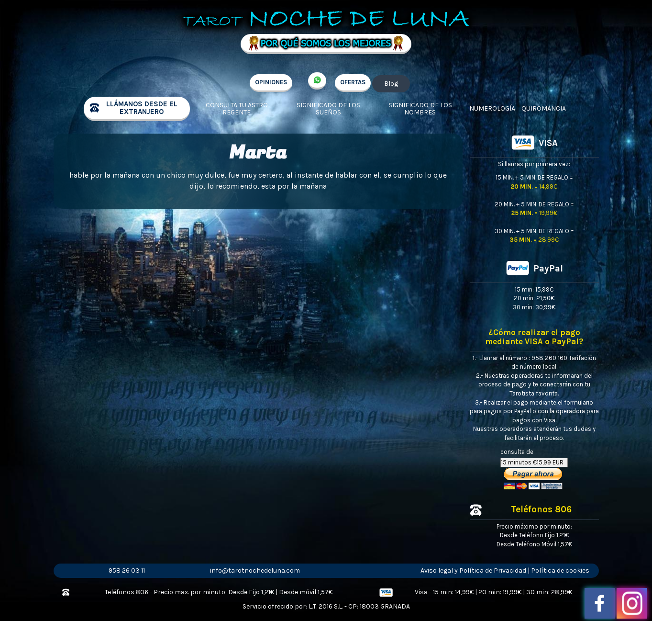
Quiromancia (543, 108)
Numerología (492, 108)
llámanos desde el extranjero (141, 108)
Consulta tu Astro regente (237, 109)
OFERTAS (352, 82)
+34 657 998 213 (317, 81)
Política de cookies (560, 570)
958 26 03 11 (127, 570)
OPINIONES (271, 82)
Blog (391, 83)
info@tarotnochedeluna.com (255, 570)
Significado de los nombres (420, 109)
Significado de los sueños (328, 109)
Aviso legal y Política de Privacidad (473, 570)
